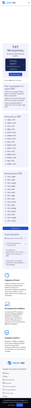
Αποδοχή (19, 405)
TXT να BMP (10, 186)
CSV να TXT (10, 126)
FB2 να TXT (9, 161)
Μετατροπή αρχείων (15, 74)
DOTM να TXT (10, 145)
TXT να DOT (10, 215)
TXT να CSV (10, 189)
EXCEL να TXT (10, 158)
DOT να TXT (10, 151)
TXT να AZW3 (10, 183)
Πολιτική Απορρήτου (9, 386)
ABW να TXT (10, 120)
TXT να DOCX (10, 211)
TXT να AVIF (10, 180)
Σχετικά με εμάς (8, 393)
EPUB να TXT (10, 155)
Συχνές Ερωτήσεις (8, 380)
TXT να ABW (10, 177)
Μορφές (6, 373)
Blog (5, 376)
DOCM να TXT (10, 136)
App (5, 396)
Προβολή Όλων (15, 228)
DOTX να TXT (10, 148)
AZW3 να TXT (10, 123)
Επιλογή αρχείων (13, 64)
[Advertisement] (15, 21)
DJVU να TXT (10, 132)
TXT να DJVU (10, 202)
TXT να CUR (10, 193)
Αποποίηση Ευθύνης (9, 390)
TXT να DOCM (10, 208)
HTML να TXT (10, 164)
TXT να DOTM (10, 218)
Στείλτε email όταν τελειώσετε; (13, 80)
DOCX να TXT (10, 139)
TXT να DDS (10, 199)
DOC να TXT (10, 142)
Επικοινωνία (7, 383)
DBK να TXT (10, 129)
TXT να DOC (10, 205)
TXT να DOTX (10, 221)
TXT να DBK (10, 196)
